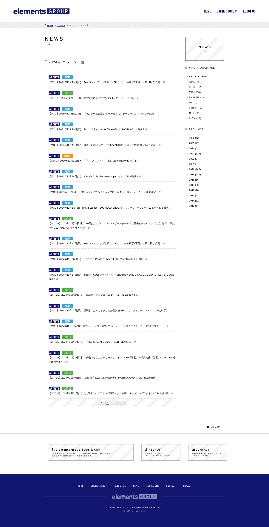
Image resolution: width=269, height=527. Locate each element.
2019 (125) (195, 174)
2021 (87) (194, 164)
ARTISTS (54, 77)
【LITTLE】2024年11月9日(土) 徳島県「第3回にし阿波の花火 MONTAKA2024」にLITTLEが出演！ (103, 377)
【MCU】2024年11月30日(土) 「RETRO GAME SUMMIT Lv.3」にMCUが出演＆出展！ (97, 259)
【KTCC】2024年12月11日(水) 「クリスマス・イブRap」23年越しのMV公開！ (93, 160)
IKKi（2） (194, 102)
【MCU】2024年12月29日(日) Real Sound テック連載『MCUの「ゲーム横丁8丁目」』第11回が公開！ (105, 82)
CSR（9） (194, 113)
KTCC (67, 156)
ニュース (61, 25)
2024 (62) (194, 148)
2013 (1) (193, 205)
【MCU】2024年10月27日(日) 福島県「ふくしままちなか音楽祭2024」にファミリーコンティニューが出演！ (109, 310)
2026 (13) (194, 138)
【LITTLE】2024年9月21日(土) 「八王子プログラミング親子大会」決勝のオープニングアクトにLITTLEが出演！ (110, 393)
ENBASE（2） (197, 97)
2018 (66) (194, 179)
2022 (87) (194, 158)
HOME (50, 25)
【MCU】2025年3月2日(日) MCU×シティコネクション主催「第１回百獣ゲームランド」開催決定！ (103, 192)
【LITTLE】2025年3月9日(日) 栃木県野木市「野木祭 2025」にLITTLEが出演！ (92, 98)
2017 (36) (194, 185)
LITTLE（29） (197, 87)
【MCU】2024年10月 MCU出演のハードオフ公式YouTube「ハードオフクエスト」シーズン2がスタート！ (107, 326)
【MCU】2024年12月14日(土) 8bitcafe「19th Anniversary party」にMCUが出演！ (94, 176)
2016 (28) (194, 190)
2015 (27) (194, 195)
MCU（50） (195, 92)
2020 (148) (195, 169)
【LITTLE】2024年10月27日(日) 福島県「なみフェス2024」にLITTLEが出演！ (92, 294)
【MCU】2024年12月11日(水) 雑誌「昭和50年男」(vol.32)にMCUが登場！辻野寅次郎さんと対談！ (103, 145)
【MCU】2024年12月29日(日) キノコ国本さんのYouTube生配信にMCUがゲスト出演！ (97, 129)
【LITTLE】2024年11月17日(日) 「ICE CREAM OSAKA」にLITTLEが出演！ (91, 341)
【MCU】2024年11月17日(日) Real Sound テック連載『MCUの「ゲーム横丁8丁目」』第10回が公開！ (105, 243)
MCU (67, 77)
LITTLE (67, 93)
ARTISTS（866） (198, 76)
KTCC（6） (195, 81)
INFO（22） (195, 118)
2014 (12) (194, 200)
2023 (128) (195, 153)
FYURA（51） (197, 107)
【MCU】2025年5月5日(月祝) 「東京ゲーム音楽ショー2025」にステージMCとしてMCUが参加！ (102, 113)
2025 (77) (194, 143)
